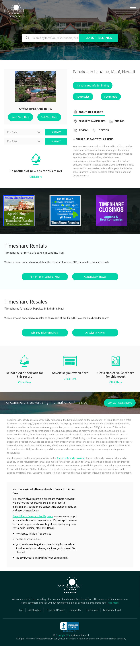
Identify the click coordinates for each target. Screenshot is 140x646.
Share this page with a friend (93, 139)
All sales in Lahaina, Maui (45, 332)
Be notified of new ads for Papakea (33, 516)
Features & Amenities (89, 121)
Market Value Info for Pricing (92, 85)
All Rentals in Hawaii (95, 276)
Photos (116, 121)
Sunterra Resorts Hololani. (71, 458)
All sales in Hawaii (95, 332)
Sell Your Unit (49, 117)
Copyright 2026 (63, 635)
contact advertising (120, 402)
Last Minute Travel (112, 610)
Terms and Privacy (55, 610)
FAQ (21, 610)
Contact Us (75, 610)
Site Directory (34, 610)
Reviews (81, 130)
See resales (83, 96)
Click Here (36, 176)
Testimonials (92, 610)
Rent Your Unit (20, 117)
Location (100, 130)
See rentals (110, 96)
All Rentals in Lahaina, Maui (45, 276)
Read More (113, 602)
